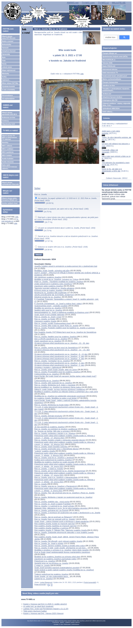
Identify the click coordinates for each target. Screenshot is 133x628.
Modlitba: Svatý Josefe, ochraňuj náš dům (52, 270)
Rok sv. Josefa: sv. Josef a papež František (52, 504)
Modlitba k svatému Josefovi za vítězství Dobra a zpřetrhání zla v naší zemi (66, 392)
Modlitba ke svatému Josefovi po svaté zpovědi (54, 462)
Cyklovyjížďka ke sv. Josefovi (46, 374)
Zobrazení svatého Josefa (45, 321)
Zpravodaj (6, 54)
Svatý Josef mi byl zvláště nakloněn (49, 314)
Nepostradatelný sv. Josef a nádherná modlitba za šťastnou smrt (61, 312)
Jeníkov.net (106, 94)
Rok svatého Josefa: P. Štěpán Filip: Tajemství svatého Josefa (60, 530)
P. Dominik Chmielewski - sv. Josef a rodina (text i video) (58, 303)
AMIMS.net (72, 2)
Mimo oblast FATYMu (10, 83)
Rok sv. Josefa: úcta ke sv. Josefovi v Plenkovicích (55, 486)
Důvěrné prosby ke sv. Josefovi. (47, 297)
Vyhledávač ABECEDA (111, 108)
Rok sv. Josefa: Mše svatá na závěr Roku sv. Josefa (56, 325)
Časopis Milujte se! (109, 53)
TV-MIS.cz (103, 2)
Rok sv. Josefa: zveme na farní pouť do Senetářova (56, 347)
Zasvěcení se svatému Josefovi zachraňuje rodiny (55, 559)
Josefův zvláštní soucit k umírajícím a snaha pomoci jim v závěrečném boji (65, 266)
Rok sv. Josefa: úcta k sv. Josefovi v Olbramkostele (55, 477)
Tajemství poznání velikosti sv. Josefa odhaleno (54, 288)
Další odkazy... (107, 112)
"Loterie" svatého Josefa (44, 451)
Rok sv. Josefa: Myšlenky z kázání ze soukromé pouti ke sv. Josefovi (63, 497)
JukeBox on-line (108, 85)
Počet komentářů (90, 582)
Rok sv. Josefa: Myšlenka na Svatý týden (51, 405)
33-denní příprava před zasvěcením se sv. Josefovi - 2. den (59, 365)
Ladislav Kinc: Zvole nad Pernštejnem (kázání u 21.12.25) (45, 609)
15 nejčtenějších (8, 98)
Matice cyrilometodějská (111, 79)
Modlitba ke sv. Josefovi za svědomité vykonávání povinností (60, 396)
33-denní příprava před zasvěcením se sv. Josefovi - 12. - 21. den (62, 350)
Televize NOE (107, 63)
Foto (4, 60)
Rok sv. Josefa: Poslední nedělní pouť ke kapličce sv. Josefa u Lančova (64, 328)
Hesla (4, 64)
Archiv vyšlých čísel (9, 203)
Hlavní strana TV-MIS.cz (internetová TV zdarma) (9, 137)
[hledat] (110, 37)
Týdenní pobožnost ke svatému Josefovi (51, 574)
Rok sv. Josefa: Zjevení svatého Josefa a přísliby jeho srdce (59, 546)
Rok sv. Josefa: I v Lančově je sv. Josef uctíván (54, 506)
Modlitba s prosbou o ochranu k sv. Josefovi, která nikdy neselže (61, 550)
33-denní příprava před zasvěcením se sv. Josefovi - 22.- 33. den (61, 343)
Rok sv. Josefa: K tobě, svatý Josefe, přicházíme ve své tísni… (60, 548)
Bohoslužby (6, 44)
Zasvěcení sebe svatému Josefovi (48, 286)
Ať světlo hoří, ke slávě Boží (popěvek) (38, 606)
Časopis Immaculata (110, 82)
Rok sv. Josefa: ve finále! (44, 319)
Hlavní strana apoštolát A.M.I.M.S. (9, 113)
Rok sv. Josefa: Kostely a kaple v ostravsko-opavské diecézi (59, 440)
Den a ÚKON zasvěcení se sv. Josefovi (50, 339)
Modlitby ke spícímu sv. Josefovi (47, 308)
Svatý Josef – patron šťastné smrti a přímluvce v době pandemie (61, 521)
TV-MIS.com (88, 2)
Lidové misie (7, 67)
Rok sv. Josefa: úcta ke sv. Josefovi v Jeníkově (54, 458)
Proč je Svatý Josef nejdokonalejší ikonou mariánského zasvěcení (62, 552)
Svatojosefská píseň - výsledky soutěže (51, 306)
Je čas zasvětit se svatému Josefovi (49, 427)
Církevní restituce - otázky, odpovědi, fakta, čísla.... (116, 104)
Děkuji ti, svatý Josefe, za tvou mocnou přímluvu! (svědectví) (59, 389)
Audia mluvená (7, 162)
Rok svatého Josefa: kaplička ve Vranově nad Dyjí (55, 526)
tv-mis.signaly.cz (10, 220)
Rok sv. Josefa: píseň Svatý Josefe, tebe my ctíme (55, 369)
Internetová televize (109, 69)
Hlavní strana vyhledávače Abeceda (10, 183)
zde (16, 217)
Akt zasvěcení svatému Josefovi (47, 277)
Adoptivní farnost (8, 51)
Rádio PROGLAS (108, 66)
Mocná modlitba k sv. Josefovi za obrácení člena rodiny (57, 387)
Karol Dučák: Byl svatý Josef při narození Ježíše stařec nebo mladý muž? (65, 376)
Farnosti (5, 48)
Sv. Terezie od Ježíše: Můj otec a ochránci (52, 431)
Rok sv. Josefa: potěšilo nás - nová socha (51, 502)
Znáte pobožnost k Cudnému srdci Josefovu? (53, 284)
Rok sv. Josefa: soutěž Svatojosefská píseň (52, 323)
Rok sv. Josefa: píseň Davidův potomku (51, 447)
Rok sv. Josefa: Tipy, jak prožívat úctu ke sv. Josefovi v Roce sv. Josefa (64, 493)
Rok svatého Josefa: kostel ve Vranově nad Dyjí (54, 524)
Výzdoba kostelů (8, 86)
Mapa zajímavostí (8, 70)
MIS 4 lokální (7, 155)
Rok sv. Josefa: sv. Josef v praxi (47, 317)
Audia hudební (7, 158)
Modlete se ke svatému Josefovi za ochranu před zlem (57, 557)
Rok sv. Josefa (40, 484)
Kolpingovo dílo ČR (109, 100)
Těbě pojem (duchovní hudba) (35, 611)
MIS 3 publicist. (8, 152)
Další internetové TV (110, 72)
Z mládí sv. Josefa (42, 565)
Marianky (5, 73)
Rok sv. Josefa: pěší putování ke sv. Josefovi (53, 383)
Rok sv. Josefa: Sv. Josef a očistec (48, 543)
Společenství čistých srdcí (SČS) (114, 56)
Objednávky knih (8, 124)
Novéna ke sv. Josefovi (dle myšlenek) (50, 292)
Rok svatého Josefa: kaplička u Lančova (51, 528)
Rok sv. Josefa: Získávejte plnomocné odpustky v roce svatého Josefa (64, 532)
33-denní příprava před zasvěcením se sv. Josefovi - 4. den (59, 358)
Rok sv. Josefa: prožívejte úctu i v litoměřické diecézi (56, 449)
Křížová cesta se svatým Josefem (48, 290)
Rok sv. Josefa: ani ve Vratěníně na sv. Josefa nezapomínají (59, 471)
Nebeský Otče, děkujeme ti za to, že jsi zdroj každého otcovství (61, 508)
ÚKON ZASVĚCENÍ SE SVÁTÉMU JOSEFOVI (54, 295)
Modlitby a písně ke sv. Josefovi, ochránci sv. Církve (56, 279)
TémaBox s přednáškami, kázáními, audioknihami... (115, 89)
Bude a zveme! (7, 41)
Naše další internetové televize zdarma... (9, 166)
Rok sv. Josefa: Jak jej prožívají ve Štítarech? (53, 517)
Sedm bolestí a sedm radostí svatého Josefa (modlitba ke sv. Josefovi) (64, 570)
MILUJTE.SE (119, 2)
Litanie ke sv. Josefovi (43, 579)
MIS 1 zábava (7, 146)
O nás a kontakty (8, 90)
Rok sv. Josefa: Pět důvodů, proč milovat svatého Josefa (58, 541)
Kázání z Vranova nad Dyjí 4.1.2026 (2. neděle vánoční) (45, 604)
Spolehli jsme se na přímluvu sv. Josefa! (51, 563)
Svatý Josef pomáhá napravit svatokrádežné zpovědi (56, 568)
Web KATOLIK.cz (108, 60)
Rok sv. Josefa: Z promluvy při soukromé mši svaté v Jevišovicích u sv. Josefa (67, 513)
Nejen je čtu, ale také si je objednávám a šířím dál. (112, 170)
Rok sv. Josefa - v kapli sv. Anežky (48, 469)
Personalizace (7, 95)
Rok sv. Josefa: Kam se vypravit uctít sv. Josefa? (55, 519)
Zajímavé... (6, 80)
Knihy (4, 77)
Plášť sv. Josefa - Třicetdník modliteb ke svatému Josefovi (58, 281)
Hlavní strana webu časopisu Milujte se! (9, 199)
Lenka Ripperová (46, 582)
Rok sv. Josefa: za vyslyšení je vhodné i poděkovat (55, 429)
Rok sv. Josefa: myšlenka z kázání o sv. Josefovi (54, 433)
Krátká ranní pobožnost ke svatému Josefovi (53, 460)
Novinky (5, 142)
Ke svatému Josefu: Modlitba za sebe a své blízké (55, 398)
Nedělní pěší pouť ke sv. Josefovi (48, 310)
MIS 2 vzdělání (7, 149)
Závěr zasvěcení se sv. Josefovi (47, 341)
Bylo (4, 57)
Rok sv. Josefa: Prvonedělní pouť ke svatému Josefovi (57, 372)
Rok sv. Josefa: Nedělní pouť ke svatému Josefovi (55, 336)
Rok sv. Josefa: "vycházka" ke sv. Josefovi (52, 361)
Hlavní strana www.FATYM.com (8, 37)
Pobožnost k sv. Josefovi (44, 561)
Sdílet (37, 188)
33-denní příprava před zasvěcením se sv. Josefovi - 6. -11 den (61, 354)
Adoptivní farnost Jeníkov (112, 97)
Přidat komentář (40, 584)
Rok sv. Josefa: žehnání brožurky (48, 416)
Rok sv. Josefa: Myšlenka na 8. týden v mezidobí (55, 385)
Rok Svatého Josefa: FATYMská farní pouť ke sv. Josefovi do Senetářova (65, 332)
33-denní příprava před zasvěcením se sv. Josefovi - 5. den (59, 356)
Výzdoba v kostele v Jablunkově (47, 367)
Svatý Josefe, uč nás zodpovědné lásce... (51, 576)
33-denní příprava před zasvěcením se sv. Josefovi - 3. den (59, 363)
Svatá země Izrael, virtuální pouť (114, 76)
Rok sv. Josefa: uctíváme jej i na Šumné (51, 510)
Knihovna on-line (8, 117)
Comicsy (5, 121)
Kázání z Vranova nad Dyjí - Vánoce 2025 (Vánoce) (43, 613)
